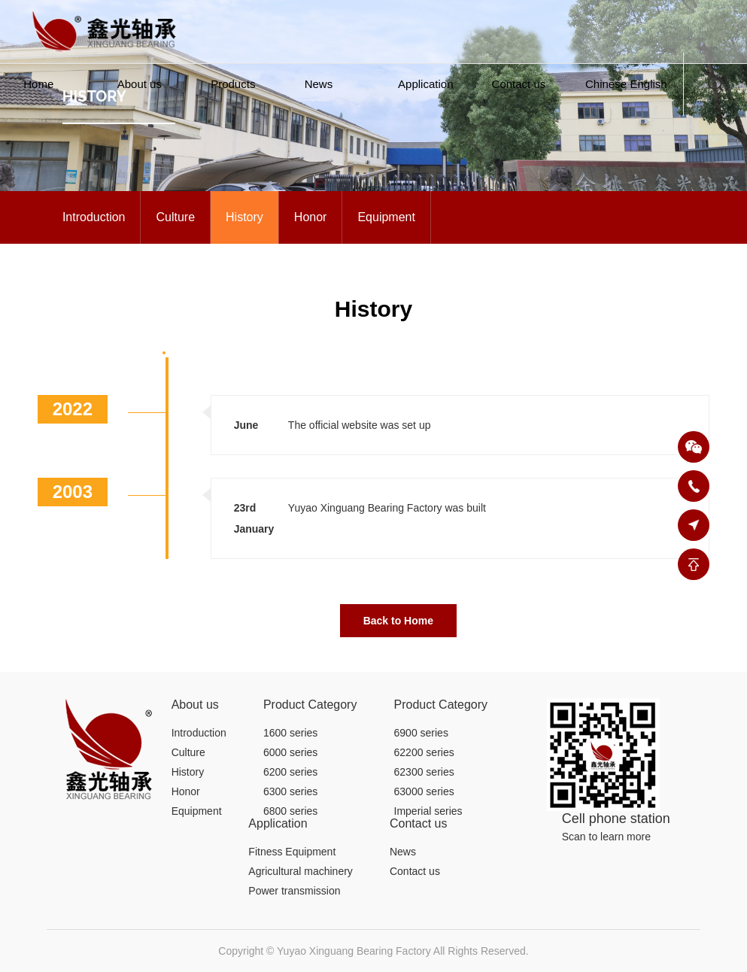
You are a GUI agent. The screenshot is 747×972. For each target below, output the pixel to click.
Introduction (94, 217)
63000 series (424, 791)
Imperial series (428, 811)
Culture (175, 217)
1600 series (290, 733)
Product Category (310, 704)
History (244, 217)
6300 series (290, 791)
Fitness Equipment (292, 852)
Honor (310, 217)
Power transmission (294, 891)
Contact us (519, 83)
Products (233, 83)
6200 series (290, 772)
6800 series (290, 811)
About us (139, 83)
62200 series (424, 752)
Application (425, 83)
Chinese (606, 83)
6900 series (421, 733)
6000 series (290, 752)
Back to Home (398, 621)
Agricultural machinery (300, 871)
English (648, 83)
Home (38, 83)
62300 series (424, 772)
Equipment (386, 217)
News (319, 83)
